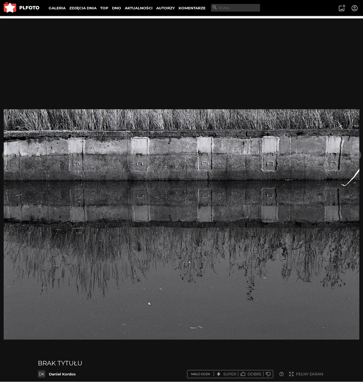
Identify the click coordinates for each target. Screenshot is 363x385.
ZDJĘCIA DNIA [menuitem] (83, 8)
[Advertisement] (181, 52)
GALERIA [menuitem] (57, 8)
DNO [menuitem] (116, 8)
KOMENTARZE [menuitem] (192, 8)
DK (41, 374)
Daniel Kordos (62, 374)
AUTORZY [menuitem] (165, 8)
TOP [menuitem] (104, 8)
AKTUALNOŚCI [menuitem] (139, 8)
